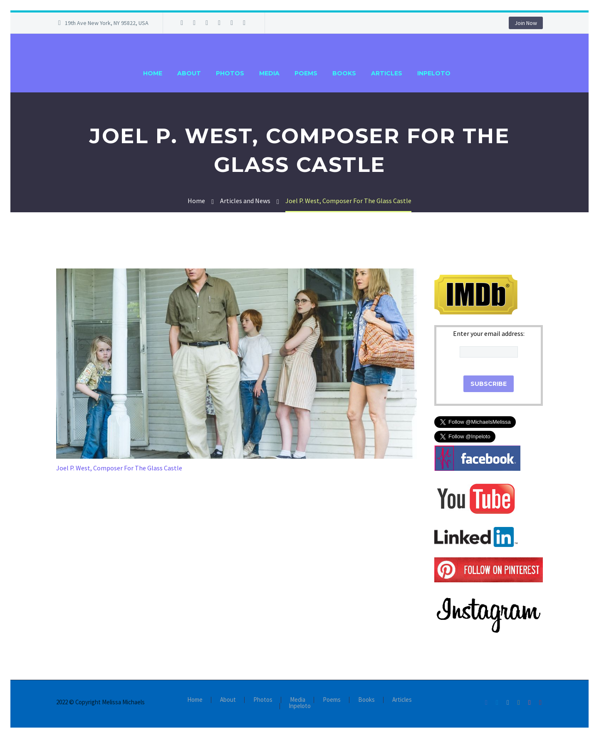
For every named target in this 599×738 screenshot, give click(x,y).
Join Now (526, 23)
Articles (386, 73)
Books (344, 73)
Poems (306, 73)
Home (152, 73)
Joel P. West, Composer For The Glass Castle (119, 468)
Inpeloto (433, 73)
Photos (230, 73)
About (189, 73)
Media (269, 73)
